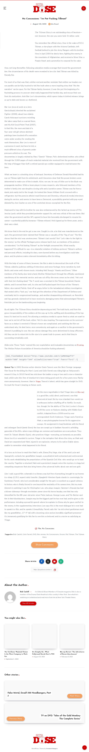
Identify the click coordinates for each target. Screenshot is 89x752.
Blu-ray (81, 392)
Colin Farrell (30, 534)
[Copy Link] (44, 569)
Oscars (65, 534)
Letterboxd (34, 597)
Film (39, 529)
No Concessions (48, 529)
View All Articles (27, 603)
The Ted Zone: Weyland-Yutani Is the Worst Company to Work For (16, 654)
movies (46, 534)
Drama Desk (36, 594)
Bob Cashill (20, 534)
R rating (80, 345)
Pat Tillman (73, 534)
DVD (37, 534)
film (41, 534)
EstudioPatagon (51, 748)
